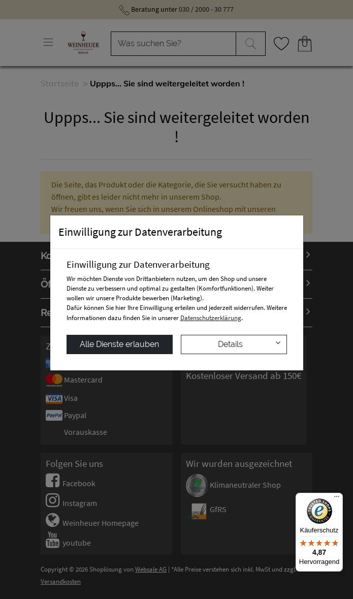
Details (249, 343)
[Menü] (337, 499)
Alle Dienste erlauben (119, 344)
